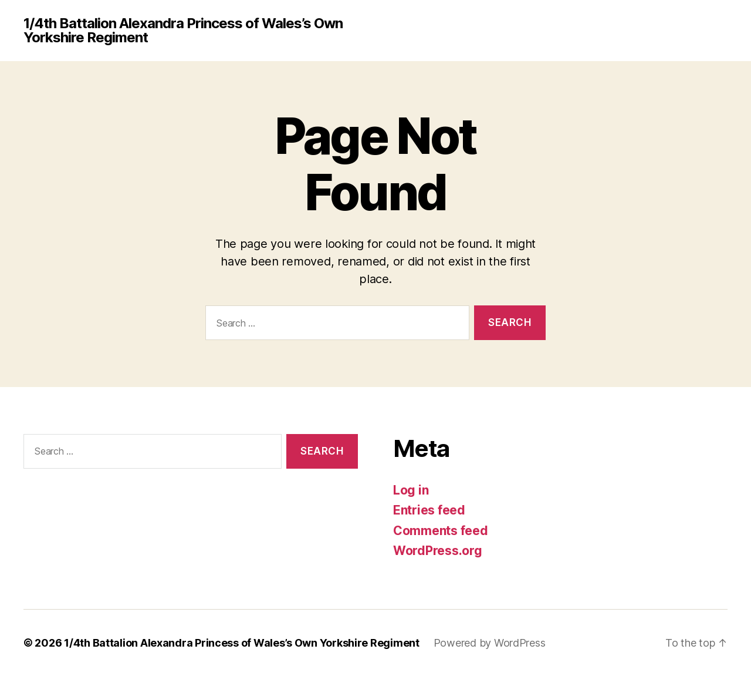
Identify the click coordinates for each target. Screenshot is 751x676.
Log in (410, 490)
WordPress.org (437, 550)
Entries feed (429, 510)
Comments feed (440, 530)
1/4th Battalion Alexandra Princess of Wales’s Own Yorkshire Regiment (183, 30)
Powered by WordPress (490, 643)
